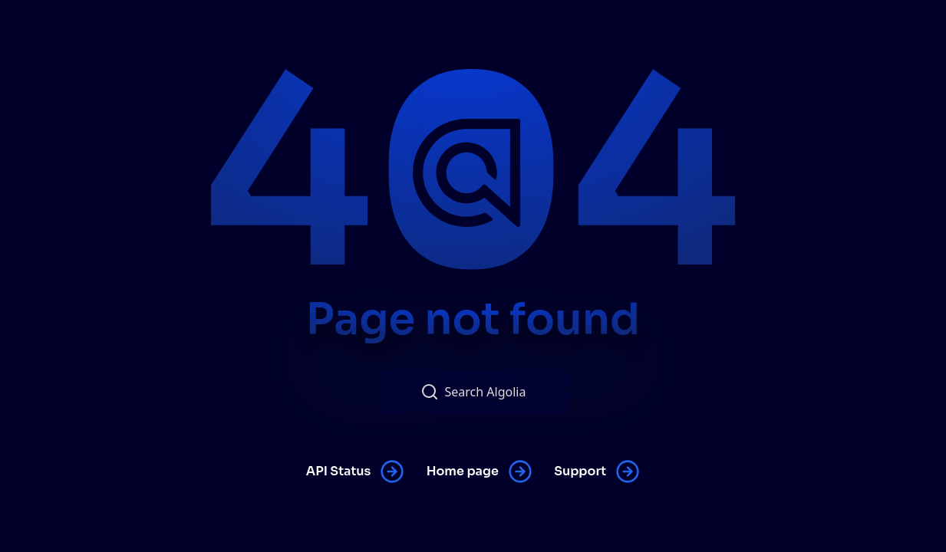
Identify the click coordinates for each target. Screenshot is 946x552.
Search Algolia (473, 392)
